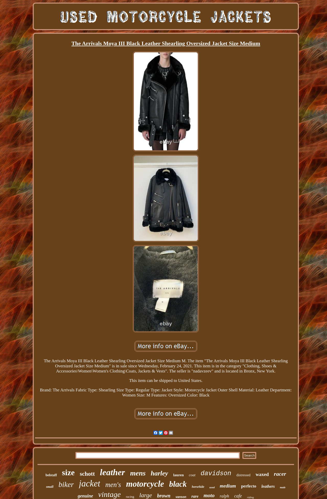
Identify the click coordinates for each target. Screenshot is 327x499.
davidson (216, 473)
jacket (89, 484)
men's (113, 485)
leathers (268, 486)
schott (87, 474)
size (68, 472)
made (283, 487)
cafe (238, 495)
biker (66, 484)
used (212, 487)
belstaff (51, 475)
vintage (109, 494)
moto (209, 495)
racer (280, 474)
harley (159, 473)
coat (192, 475)
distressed (243, 475)
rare (194, 496)
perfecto (248, 486)
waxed (262, 474)
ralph (224, 496)
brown (163, 495)
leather (112, 472)
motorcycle (145, 484)
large (145, 495)
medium (228, 486)
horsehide (198, 487)
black (178, 484)
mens (138, 473)
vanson (181, 497)
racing (130, 496)
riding (250, 497)
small (49, 487)
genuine (85, 495)
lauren (178, 475)
